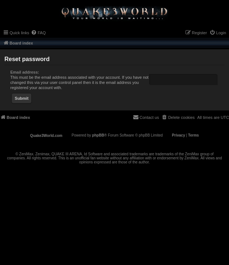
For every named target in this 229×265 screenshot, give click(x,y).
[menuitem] (38, 32)
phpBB (98, 135)
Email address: (24, 72)
